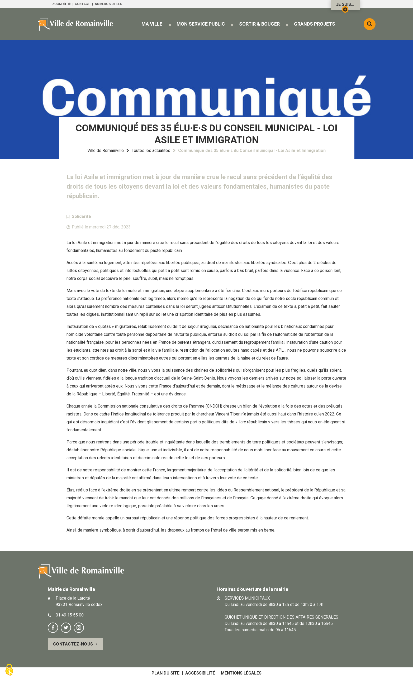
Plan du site (165, 673)
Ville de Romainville (105, 150)
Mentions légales (241, 673)
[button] (152, 24)
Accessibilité (200, 673)
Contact (82, 4)
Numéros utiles (108, 4)
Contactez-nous (73, 644)
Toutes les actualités (151, 150)
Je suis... (345, 6)
